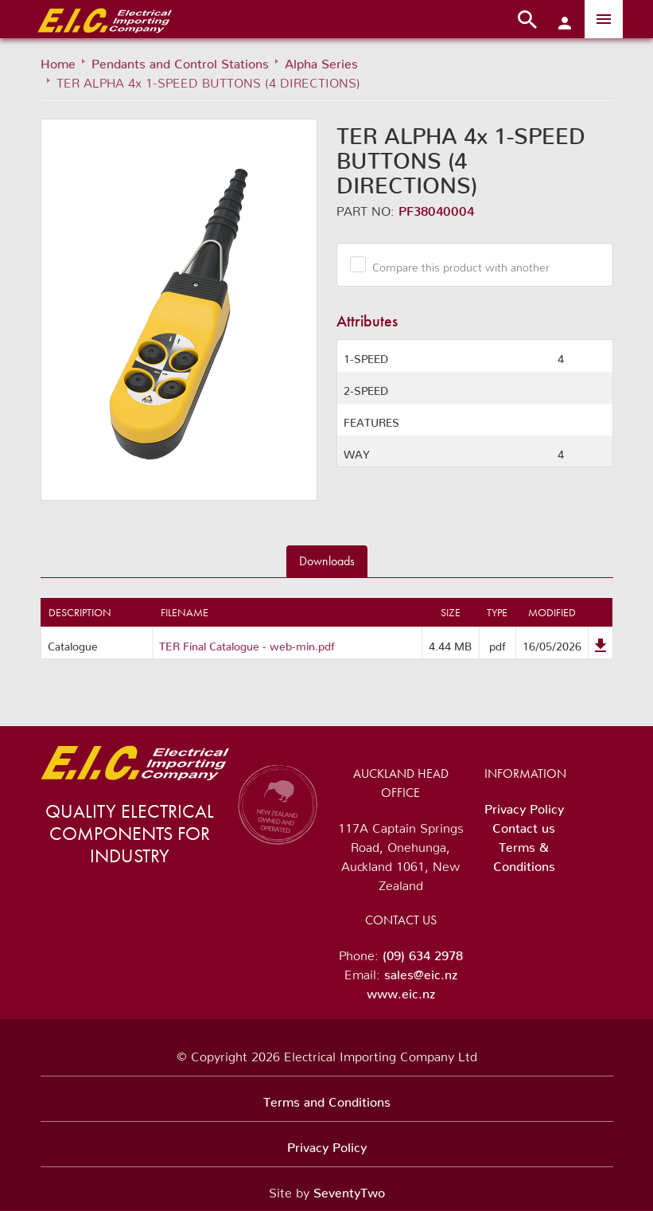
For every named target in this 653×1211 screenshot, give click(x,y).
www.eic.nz (401, 990)
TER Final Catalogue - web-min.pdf (247, 643)
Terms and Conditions (327, 1099)
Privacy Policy (524, 806)
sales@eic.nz (420, 971)
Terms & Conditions (524, 853)
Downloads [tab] (327, 561)
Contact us (523, 825)
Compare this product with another (455, 264)
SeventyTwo (349, 1189)
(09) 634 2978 (423, 952)
